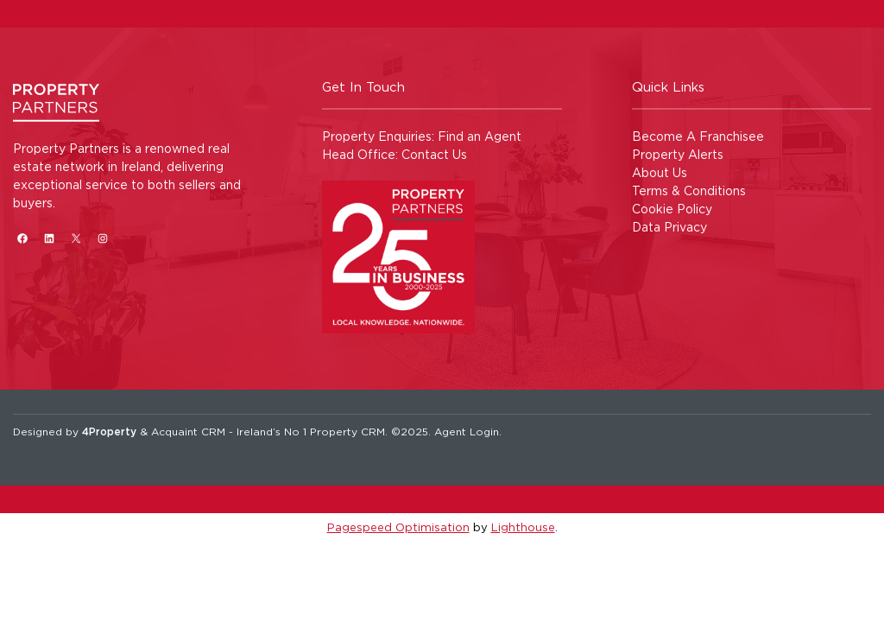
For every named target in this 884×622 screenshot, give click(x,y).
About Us (659, 172)
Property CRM (347, 431)
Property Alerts (677, 154)
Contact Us (434, 154)
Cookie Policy (672, 208)
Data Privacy (669, 226)
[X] (75, 238)
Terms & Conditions (689, 190)
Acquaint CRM (188, 431)
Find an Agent (479, 136)
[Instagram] (102, 238)
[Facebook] (22, 238)
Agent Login (466, 431)
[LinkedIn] (49, 238)
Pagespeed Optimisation (398, 527)
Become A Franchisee (698, 136)
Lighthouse (523, 527)
